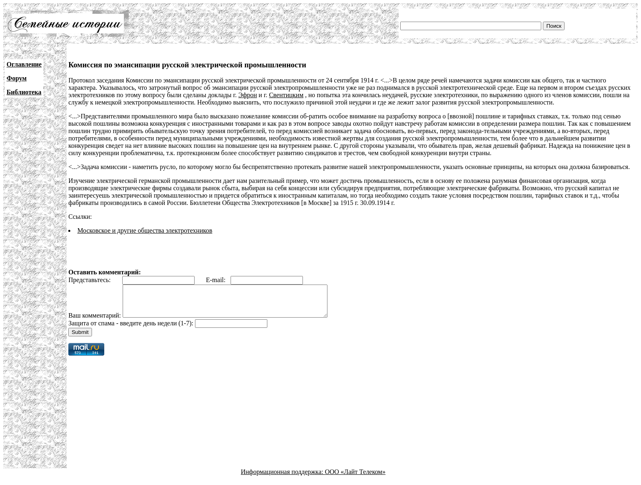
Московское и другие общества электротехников (144, 230)
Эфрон (247, 94)
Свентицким (286, 94)
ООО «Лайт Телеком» (355, 477)
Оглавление (24, 64)
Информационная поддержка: (283, 477)
